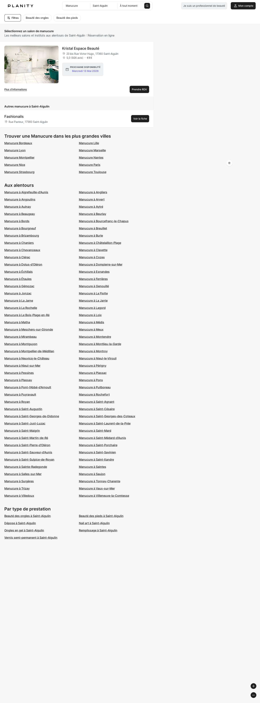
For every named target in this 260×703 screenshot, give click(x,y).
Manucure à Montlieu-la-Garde (100, 344)
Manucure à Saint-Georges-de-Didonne (31, 416)
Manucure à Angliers (93, 192)
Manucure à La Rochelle (20, 308)
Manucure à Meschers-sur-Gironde (28, 329)
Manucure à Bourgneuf (20, 228)
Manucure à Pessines (19, 373)
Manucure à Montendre (95, 336)
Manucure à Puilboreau (95, 387)
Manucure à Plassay (18, 380)
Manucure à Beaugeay (19, 214)
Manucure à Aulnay (17, 206)
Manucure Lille (89, 143)
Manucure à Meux (91, 329)
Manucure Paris (89, 165)
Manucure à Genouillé (94, 286)
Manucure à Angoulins (19, 199)
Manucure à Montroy (93, 351)
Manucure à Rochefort (94, 394)
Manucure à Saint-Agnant (96, 402)
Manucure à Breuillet (93, 228)
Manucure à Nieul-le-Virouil (97, 358)
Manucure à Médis (91, 322)
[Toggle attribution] (256, 700)
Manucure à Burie (91, 235)
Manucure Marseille (92, 150)
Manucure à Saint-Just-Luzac (24, 423)
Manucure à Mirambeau (20, 336)
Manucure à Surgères (19, 481)
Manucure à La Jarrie (93, 300)
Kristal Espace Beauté (80, 48)
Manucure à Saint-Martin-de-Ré (26, 438)
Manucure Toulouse (92, 172)
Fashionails (14, 116)
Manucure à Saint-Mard (95, 430)
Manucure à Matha (17, 322)
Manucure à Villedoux (19, 495)
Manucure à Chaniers (19, 243)
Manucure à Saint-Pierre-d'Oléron (27, 445)
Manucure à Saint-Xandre (96, 459)
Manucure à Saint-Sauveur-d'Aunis (28, 452)
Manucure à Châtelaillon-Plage (100, 243)
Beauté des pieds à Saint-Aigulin (101, 516)
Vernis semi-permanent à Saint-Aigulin (30, 537)
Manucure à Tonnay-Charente (99, 481)
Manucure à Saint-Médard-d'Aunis (102, 438)
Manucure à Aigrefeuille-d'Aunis (26, 192)
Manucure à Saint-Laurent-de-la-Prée (105, 423)
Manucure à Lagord (92, 308)
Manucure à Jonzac (17, 293)
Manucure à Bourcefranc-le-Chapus (104, 221)
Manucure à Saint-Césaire (97, 409)
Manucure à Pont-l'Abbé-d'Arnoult (27, 387)
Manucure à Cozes (92, 257)
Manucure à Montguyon (20, 344)
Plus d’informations (15, 89)
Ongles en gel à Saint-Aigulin (24, 530)
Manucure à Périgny (92, 365)
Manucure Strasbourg (19, 172)
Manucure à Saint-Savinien (97, 452)
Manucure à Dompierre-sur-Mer (100, 264)
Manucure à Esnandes (94, 271)
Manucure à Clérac (17, 257)
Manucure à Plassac (93, 373)
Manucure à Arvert (92, 199)
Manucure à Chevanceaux (22, 250)
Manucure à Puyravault (20, 394)
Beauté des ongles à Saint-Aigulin (27, 516)
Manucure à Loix (90, 315)
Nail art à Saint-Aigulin (94, 523)
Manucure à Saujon (92, 474)
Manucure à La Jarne (18, 300)
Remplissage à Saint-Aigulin (98, 530)
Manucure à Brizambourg (21, 235)
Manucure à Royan (17, 402)
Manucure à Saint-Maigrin (22, 430)
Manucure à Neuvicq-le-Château (26, 358)
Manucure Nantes (91, 157)
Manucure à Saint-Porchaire (98, 445)
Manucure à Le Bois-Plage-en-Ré (26, 315)
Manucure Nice (14, 165)
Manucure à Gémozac (19, 286)
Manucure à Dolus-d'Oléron (23, 264)
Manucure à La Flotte (93, 293)
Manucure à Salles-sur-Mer (23, 474)
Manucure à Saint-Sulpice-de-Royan (29, 459)
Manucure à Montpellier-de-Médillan (29, 351)
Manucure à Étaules (18, 279)
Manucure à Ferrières (93, 279)
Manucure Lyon (15, 150)
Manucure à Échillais (18, 271)
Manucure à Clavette (93, 250)
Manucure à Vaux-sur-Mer (97, 488)
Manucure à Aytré (91, 206)
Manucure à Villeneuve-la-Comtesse (104, 495)
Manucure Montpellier (19, 157)
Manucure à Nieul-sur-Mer (22, 365)
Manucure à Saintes (92, 467)
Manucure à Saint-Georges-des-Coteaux (107, 416)
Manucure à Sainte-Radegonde (25, 467)
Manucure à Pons (91, 380)
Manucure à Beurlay (92, 214)
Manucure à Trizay (17, 488)
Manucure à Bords (16, 221)
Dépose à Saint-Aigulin (20, 523)
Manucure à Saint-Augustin (23, 409)
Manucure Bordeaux (18, 143)
